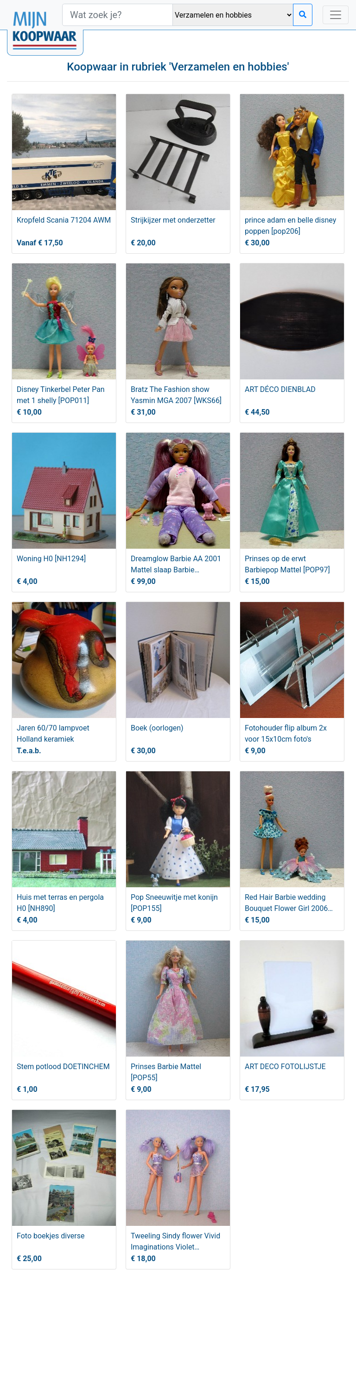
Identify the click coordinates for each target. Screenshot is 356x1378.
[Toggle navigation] (336, 15)
